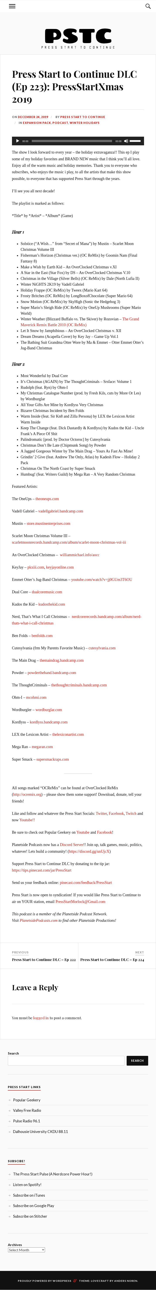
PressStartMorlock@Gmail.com (80, 901)
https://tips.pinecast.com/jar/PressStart (42, 870)
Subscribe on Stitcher (30, 1216)
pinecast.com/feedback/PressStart (86, 882)
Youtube (82, 832)
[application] (78, 141)
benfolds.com (42, 636)
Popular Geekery (26, 1100)
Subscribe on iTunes (29, 1195)
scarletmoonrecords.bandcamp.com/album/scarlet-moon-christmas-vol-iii (69, 542)
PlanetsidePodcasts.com (38, 920)
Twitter (101, 813)
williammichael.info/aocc (79, 555)
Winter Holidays (85, 123)
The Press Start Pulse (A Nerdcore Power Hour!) (52, 1174)
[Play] (17, 141)
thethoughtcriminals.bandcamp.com (79, 685)
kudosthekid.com (52, 604)
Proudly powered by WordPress (44, 1280)
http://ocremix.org (27, 794)
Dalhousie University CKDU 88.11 (40, 1131)
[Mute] (126, 141)
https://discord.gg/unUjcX (89, 851)
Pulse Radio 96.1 (26, 1121)
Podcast (60, 123)
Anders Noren (125, 1280)
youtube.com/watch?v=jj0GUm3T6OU (101, 579)
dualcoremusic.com (46, 592)
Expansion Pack (37, 123)
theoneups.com (47, 499)
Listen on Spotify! (27, 1184)
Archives (15, 1245)
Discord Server (71, 845)
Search (13, 1053)
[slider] (72, 141)
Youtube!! (27, 820)
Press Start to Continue (82, 117)
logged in (41, 1017)
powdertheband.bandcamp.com (52, 673)
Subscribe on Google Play (33, 1205)
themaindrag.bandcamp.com (62, 660)
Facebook (116, 813)
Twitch (131, 813)
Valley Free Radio (27, 1110)
